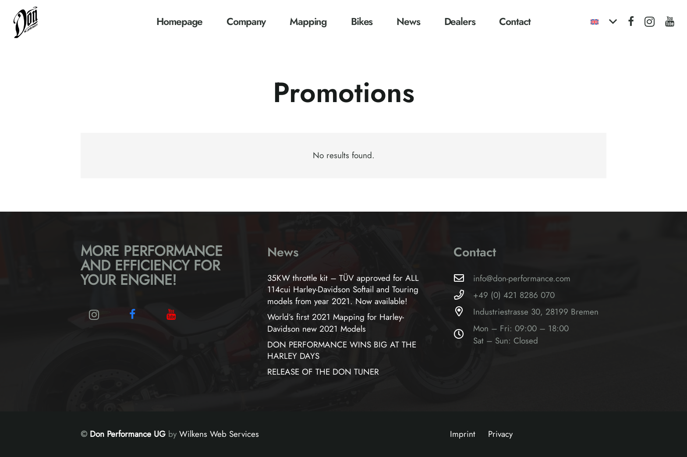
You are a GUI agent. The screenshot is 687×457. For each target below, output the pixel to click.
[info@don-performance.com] (463, 278)
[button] (603, 21)
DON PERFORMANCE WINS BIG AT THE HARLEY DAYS (341, 350)
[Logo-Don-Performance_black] (26, 22)
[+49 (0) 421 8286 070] (463, 295)
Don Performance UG (129, 434)
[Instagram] (650, 22)
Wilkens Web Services (219, 434)
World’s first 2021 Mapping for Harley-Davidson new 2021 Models (335, 323)
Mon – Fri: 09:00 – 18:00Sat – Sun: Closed (521, 334)
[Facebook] (631, 21)
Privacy (500, 434)
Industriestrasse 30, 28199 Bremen (535, 312)
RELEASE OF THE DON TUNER (323, 372)
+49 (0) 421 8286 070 (514, 295)
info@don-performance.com (521, 278)
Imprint (462, 434)
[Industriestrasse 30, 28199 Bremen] (463, 312)
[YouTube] (669, 21)
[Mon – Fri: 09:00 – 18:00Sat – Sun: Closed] (463, 334)
